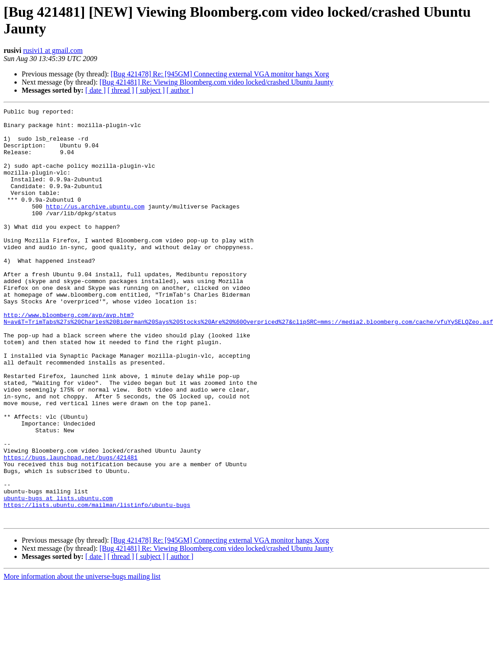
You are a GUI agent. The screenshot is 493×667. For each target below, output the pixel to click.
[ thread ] (120, 90)
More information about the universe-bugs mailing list (82, 659)
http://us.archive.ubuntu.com (95, 226)
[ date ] (95, 90)
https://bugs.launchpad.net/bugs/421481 (70, 528)
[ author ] (180, 90)
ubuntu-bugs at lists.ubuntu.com (58, 576)
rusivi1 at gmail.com (53, 50)
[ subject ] (150, 90)
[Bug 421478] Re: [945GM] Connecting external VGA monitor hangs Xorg (220, 74)
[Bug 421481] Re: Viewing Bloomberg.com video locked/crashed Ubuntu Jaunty (216, 82)
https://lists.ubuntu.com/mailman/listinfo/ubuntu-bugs (97, 585)
